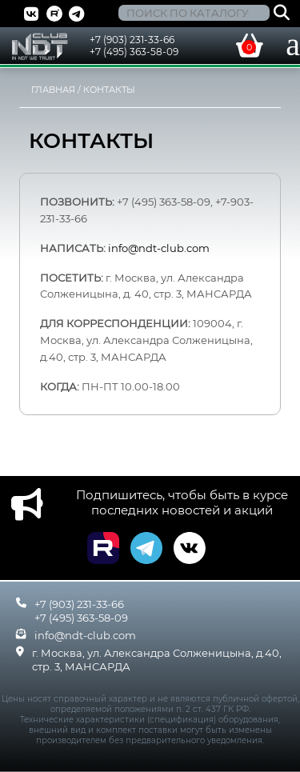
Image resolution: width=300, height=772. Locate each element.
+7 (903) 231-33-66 (132, 40)
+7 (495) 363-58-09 (134, 52)
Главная (53, 89)
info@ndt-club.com (85, 635)
